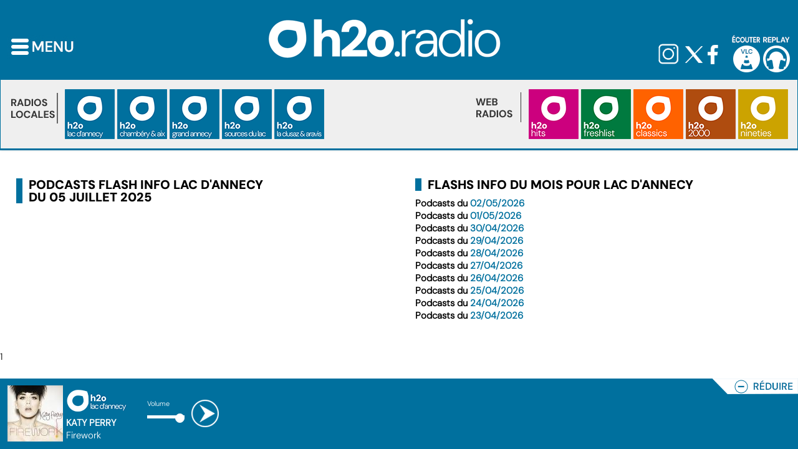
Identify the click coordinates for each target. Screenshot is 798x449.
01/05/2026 (495, 216)
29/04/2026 (496, 240)
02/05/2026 (497, 203)
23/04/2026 (496, 315)
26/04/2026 (496, 278)
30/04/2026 (497, 228)
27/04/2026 (496, 265)
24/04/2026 (497, 303)
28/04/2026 (496, 253)
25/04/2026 (497, 290)
